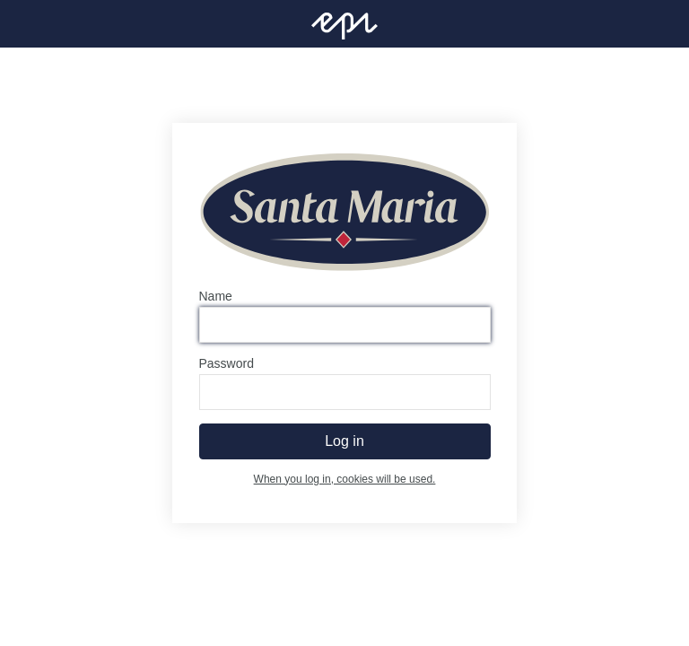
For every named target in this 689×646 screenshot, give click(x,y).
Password (226, 363)
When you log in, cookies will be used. (345, 479)
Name (215, 296)
